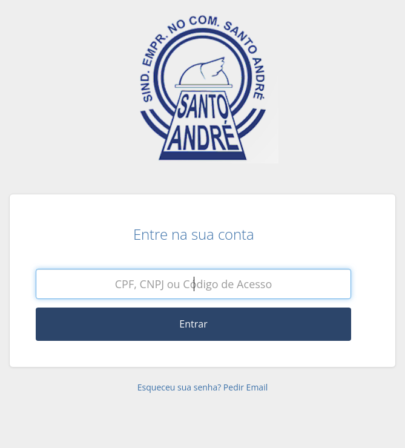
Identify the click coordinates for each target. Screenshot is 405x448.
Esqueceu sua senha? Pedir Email (202, 387)
